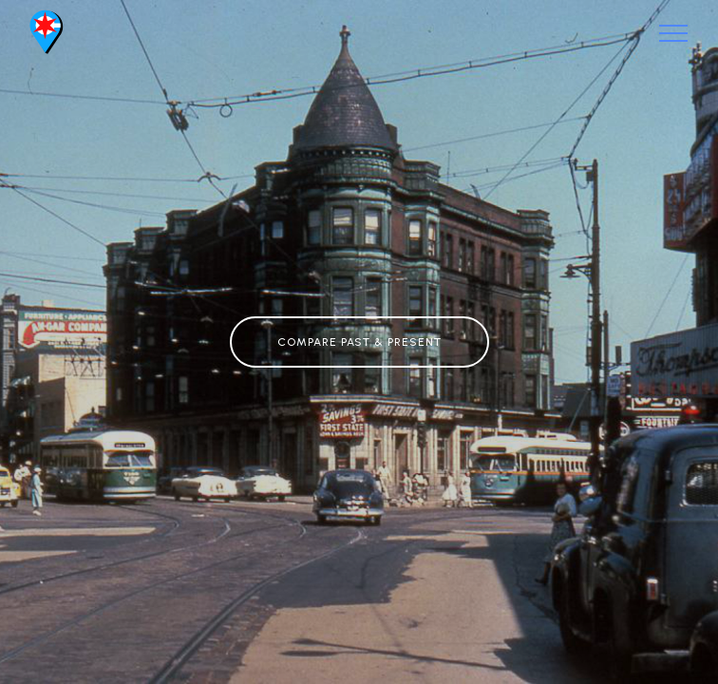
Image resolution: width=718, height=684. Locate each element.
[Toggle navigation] (674, 33)
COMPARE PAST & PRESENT (359, 342)
